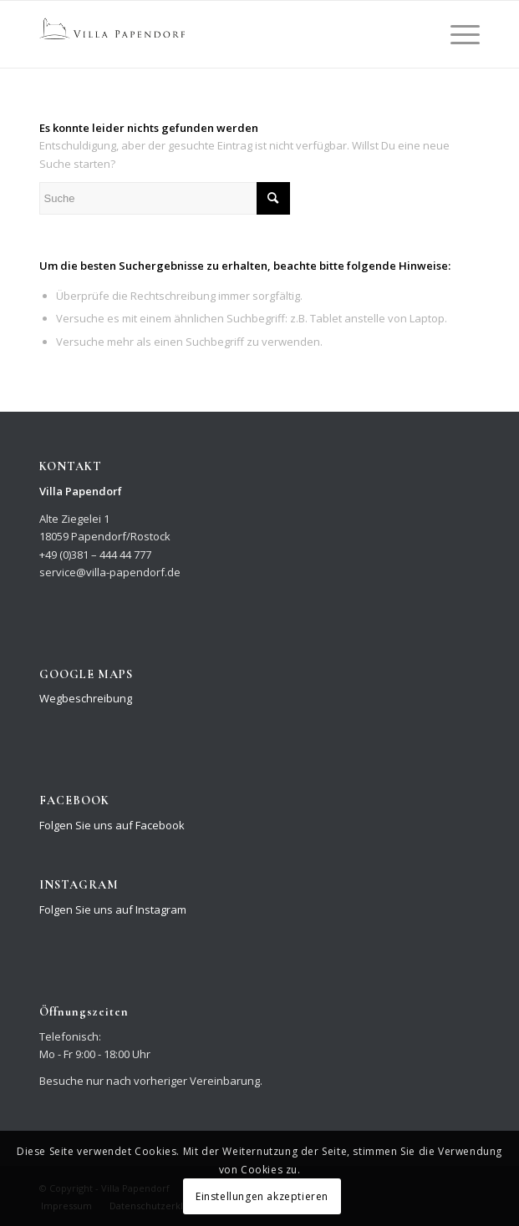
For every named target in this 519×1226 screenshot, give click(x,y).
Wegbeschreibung (85, 698)
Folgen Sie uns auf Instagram (112, 909)
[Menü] (457, 34)
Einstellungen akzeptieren (262, 1196)
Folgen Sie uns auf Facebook (112, 825)
